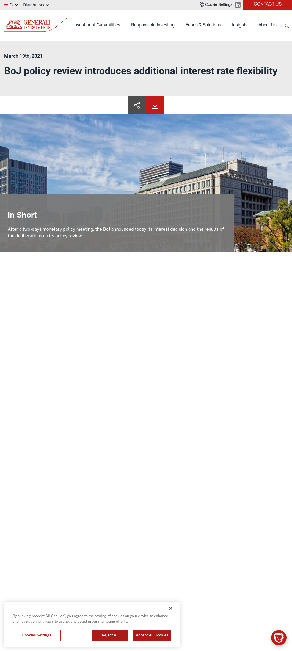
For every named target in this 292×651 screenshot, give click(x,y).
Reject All (110, 635)
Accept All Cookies (152, 635)
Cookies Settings (36, 635)
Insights (239, 25)
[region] (92, 624)
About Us (267, 25)
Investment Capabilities (96, 25)
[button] (216, 5)
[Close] (171, 608)
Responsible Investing (153, 25)
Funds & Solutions (203, 25)
